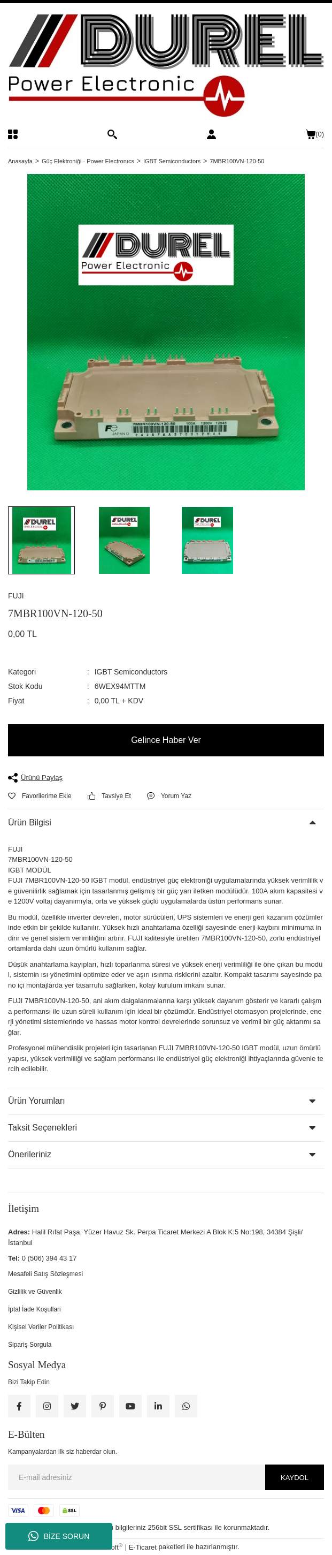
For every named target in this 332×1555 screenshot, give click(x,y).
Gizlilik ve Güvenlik (35, 1291)
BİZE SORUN (59, 1536)
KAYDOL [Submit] (294, 1478)
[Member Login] (211, 134)
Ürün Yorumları (36, 1100)
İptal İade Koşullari (34, 1309)
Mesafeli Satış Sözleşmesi (45, 1274)
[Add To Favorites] (40, 796)
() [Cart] (315, 134)
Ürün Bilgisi (29, 822)
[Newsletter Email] (166, 1477)
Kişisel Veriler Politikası (41, 1327)
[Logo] (166, 66)
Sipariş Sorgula (29, 1344)
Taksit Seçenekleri (42, 1127)
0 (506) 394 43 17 (49, 1258)
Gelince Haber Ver (166, 740)
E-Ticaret (143, 1547)
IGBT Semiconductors (131, 671)
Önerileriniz (29, 1154)
